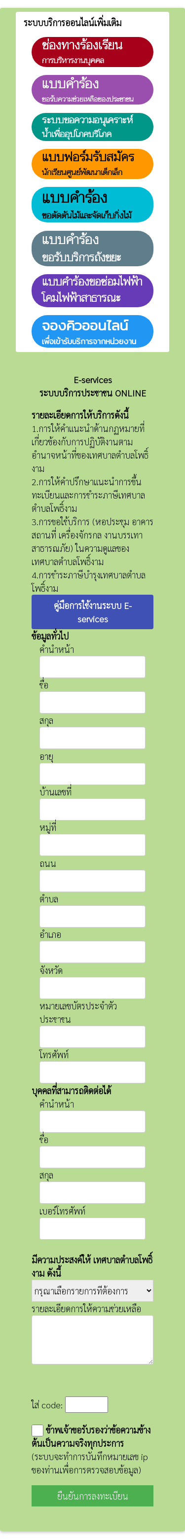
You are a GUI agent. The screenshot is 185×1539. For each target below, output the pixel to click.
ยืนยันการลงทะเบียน (92, 1496)
